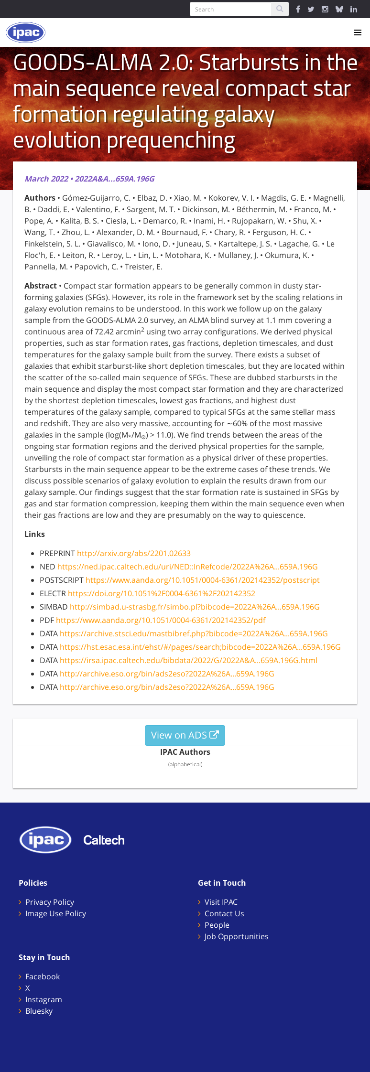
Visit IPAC (221, 902)
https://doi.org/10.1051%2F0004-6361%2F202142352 (161, 593)
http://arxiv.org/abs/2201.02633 (134, 553)
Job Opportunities (237, 936)
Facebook (42, 976)
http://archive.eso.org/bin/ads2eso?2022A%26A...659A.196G (167, 673)
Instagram (43, 999)
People (217, 925)
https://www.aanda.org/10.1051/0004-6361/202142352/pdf (160, 620)
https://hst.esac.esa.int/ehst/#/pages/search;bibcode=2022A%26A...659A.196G (200, 647)
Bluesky (39, 1011)
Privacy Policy (49, 902)
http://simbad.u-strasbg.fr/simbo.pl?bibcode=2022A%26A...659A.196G (195, 606)
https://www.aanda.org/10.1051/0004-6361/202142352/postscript (203, 580)
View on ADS (185, 735)
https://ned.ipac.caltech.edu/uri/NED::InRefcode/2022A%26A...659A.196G (187, 566)
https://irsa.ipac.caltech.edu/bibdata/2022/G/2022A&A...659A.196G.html (188, 660)
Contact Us (224, 913)
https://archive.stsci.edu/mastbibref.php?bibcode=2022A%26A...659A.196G (194, 633)
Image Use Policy (55, 913)
